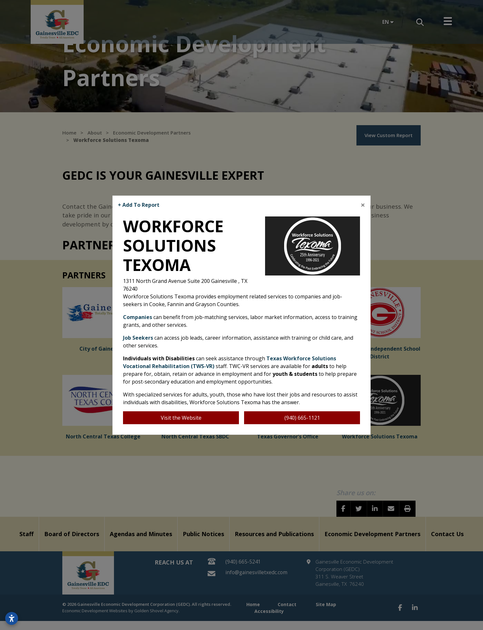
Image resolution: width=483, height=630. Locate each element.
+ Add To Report (138, 204)
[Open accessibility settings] (11, 618)
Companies (137, 317)
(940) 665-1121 (302, 417)
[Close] (362, 205)
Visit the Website (181, 417)
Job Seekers (138, 337)
